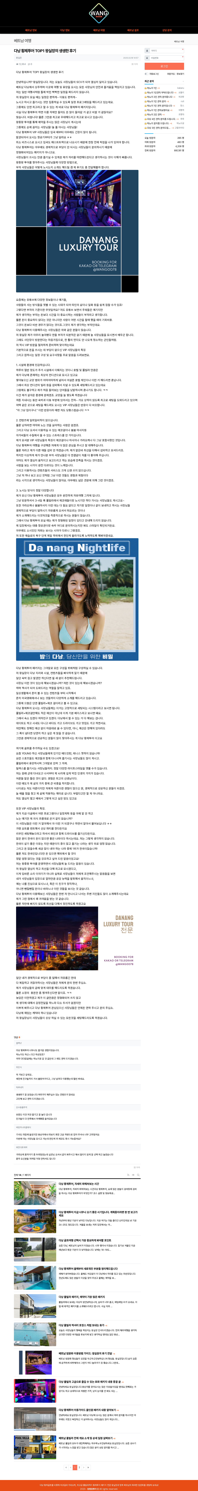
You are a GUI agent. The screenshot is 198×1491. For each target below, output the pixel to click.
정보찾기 (180, 74)
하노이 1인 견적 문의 (155, 101)
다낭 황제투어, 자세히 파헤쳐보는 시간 (79, 1183)
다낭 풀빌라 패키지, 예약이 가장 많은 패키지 (82, 1296)
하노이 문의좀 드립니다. (157, 123)
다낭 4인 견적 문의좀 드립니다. (160, 119)
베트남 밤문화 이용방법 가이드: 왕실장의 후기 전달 (86, 1353)
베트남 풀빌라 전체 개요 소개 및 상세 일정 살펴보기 (86, 1438)
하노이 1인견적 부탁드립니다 (159, 92)
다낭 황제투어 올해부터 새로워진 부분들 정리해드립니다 (88, 1268)
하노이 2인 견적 (153, 114)
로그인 (164, 66)
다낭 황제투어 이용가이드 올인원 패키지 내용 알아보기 (87, 1410)
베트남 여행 (179, 41)
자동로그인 (154, 74)
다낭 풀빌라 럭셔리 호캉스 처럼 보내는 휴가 (82, 1325)
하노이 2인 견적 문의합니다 (158, 97)
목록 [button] (135, 64)
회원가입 (171, 74)
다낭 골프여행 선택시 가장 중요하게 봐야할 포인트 (85, 1240)
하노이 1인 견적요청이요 (157, 110)
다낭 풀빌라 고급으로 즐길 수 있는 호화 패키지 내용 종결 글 (90, 1381)
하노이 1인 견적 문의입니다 (158, 105)
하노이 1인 (151, 88)
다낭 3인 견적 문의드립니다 (158, 128)
